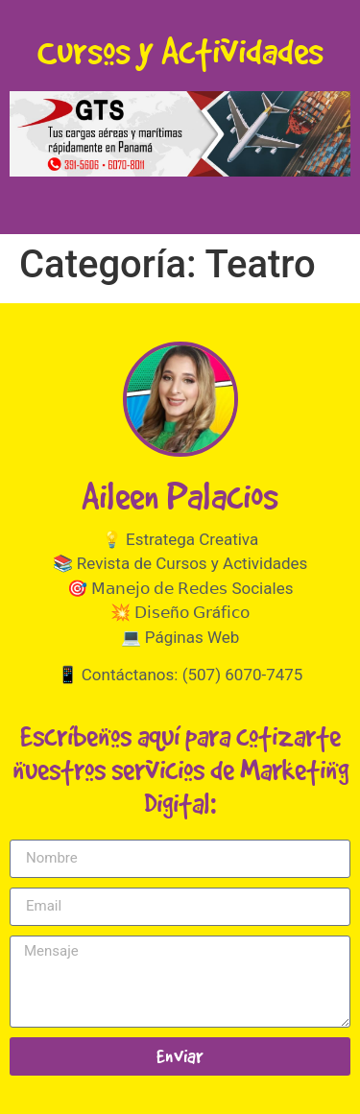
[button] (180, 134)
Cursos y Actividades (180, 50)
